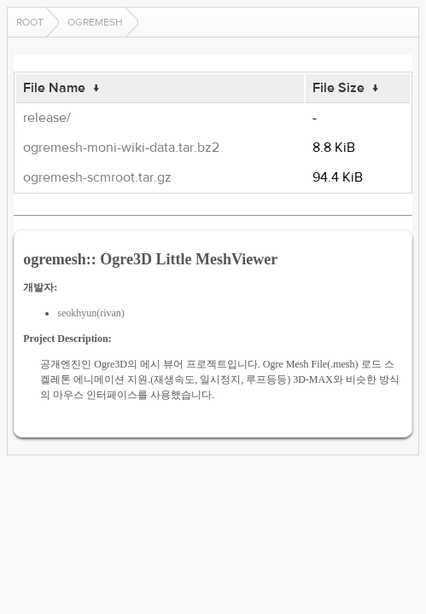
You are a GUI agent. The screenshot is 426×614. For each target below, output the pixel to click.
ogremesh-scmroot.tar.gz (97, 177)
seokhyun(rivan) (91, 313)
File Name (54, 87)
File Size (338, 87)
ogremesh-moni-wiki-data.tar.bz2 (121, 147)
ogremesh (95, 22)
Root (30, 22)
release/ (47, 117)
